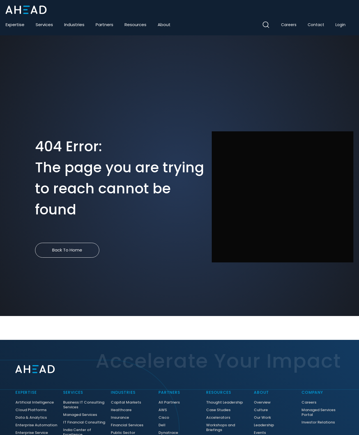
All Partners (169, 402)
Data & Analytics (31, 417)
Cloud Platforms (31, 410)
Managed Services (80, 415)
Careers (288, 25)
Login (340, 25)
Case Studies (218, 410)
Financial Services (127, 425)
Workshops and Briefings (220, 427)
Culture (261, 410)
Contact (316, 25)
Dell (161, 425)
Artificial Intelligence (34, 402)
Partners (104, 25)
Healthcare (121, 410)
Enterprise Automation (36, 425)
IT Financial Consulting (84, 422)
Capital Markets (126, 402)
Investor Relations (318, 422)
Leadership (264, 425)
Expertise (15, 25)
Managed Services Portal (318, 412)
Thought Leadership (224, 402)
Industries (74, 25)
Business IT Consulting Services (83, 405)
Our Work (262, 417)
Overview (262, 402)
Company (312, 392)
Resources (135, 25)
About (164, 25)
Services (44, 25)
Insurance (120, 417)
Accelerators (218, 417)
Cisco (163, 417)
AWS (162, 410)
